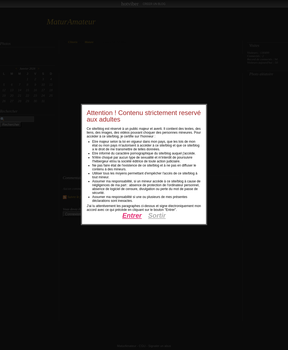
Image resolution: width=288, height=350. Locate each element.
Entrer (132, 215)
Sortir (157, 215)
